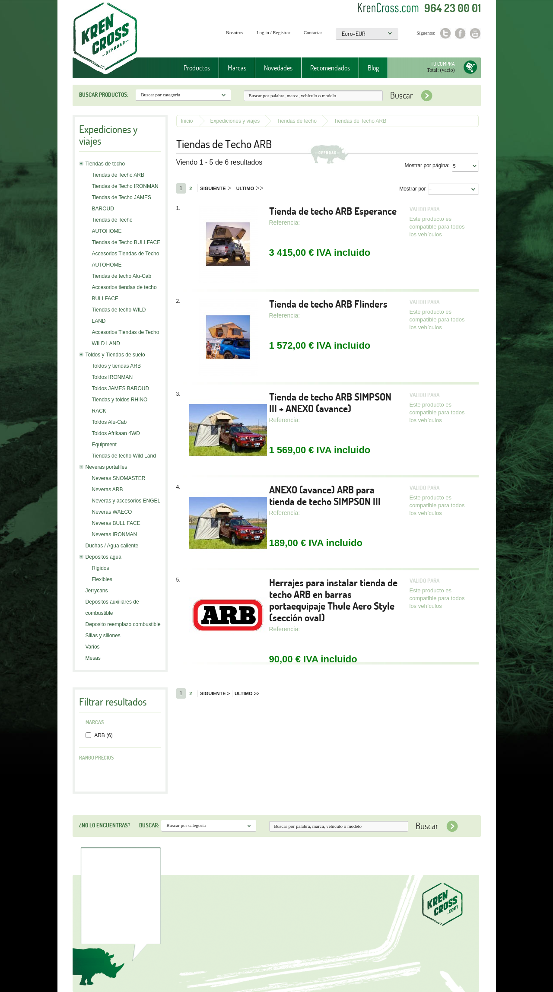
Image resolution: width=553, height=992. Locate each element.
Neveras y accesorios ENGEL (126, 501)
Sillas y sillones (103, 636)
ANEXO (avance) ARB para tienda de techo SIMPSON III (325, 495)
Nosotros (234, 32)
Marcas (237, 68)
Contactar (313, 32)
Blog (373, 68)
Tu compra (443, 63)
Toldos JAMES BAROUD (120, 388)
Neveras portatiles (106, 467)
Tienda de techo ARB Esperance (333, 211)
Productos (197, 68)
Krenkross (105, 39)
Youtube (475, 33)
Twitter (445, 33)
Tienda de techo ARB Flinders (328, 304)
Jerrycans (97, 591)
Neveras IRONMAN (114, 534)
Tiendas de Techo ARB (118, 175)
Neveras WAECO (112, 512)
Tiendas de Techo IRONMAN (125, 186)
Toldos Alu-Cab (109, 422)
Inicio (187, 121)
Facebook (460, 33)
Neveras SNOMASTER (119, 478)
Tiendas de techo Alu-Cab (122, 276)
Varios (93, 647)
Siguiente (215, 188)
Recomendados (330, 68)
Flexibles (102, 579)
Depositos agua (103, 557)
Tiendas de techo (105, 164)
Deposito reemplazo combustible (123, 624)
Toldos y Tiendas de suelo (115, 355)
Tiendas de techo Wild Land (124, 456)
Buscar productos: (103, 94)
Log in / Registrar (273, 32)
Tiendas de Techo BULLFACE (126, 242)
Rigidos (100, 568)
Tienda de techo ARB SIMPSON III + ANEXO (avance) (330, 403)
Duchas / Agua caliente (112, 546)
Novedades (278, 68)
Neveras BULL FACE (116, 523)
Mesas (93, 658)
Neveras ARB (107, 489)
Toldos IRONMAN (112, 377)
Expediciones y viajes (235, 121)
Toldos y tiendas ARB (116, 366)
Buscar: (149, 825)
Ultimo (250, 188)
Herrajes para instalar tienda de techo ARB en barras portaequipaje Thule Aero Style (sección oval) (333, 600)
